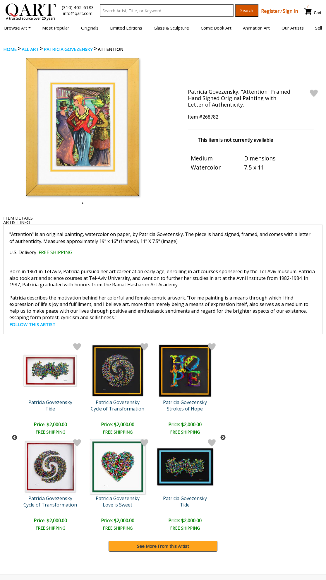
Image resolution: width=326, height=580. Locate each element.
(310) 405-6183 (78, 7)
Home (10, 49)
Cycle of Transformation (51, 409)
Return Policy (180, 542)
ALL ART (30, 49)
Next (223, 390)
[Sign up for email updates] (38, 494)
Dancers (152, 409)
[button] (17, 28)
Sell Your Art (18, 542)
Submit (89, 495)
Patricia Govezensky (68, 49)
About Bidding (20, 550)
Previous (15, 390)
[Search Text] (166, 10)
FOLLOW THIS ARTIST (32, 324)
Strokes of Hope (101, 409)
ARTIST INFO (16, 222)
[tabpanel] (82, 127)
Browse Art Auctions (27, 525)
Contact (94, 534)
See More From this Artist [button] (163, 450)
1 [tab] (82, 203)
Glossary (257, 525)
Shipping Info (180, 534)
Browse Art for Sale (26, 534)
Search (246, 10)
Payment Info (181, 525)
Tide (202, 409)
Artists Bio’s (260, 533)
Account (95, 525)
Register (270, 11)
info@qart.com (77, 13)
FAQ (91, 542)
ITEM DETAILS (18, 218)
